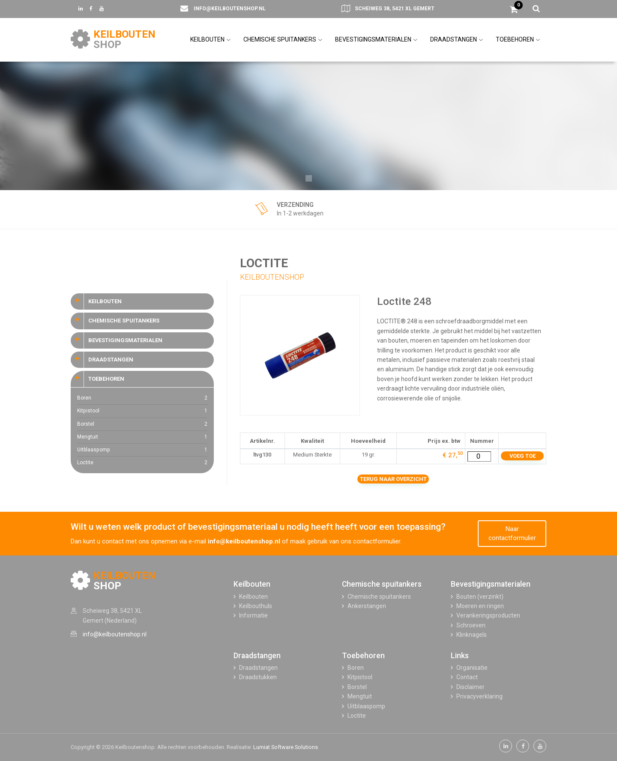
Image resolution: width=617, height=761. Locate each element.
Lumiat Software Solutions (285, 747)
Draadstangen (257, 655)
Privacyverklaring (479, 696)
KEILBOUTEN (210, 39)
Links (460, 655)
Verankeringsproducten (488, 615)
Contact (467, 677)
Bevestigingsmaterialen (490, 584)
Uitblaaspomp (142, 450)
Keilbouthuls (255, 606)
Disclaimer (470, 686)
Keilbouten (252, 584)
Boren (142, 398)
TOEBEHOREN (518, 39)
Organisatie (472, 667)
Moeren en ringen (480, 606)
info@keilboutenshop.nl (230, 9)
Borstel (142, 424)
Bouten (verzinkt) (479, 596)
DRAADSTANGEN (456, 39)
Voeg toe (522, 456)
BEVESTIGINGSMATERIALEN (376, 39)
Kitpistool (142, 411)
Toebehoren (363, 655)
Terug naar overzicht (393, 479)
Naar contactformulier (512, 533)
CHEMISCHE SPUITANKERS (282, 39)
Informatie (253, 615)
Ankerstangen (366, 606)
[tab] (142, 301)
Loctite (142, 463)
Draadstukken (258, 677)
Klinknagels (471, 634)
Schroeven (470, 625)
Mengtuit (142, 437)
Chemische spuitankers (382, 584)
